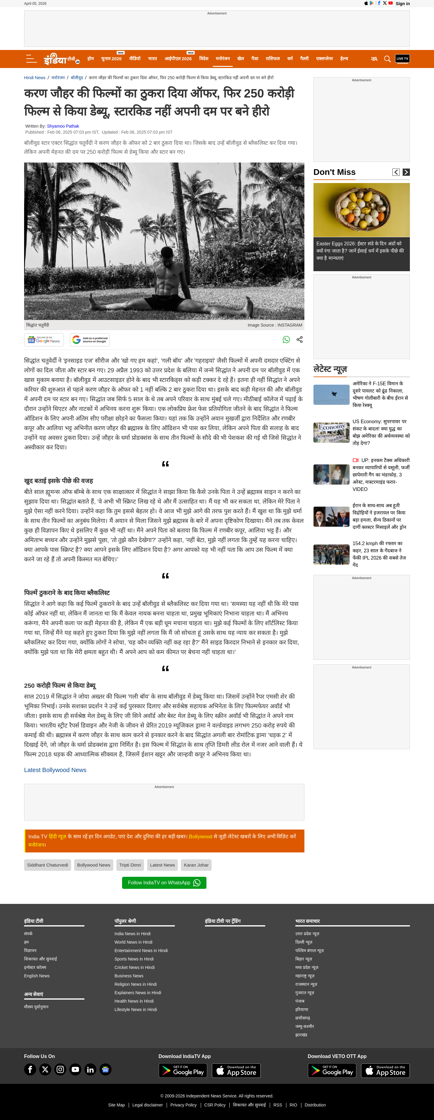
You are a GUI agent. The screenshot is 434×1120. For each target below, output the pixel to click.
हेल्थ (344, 58)
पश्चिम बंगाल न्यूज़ (309, 950)
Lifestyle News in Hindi (136, 1009)
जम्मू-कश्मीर (304, 1026)
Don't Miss (334, 172)
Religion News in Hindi (136, 984)
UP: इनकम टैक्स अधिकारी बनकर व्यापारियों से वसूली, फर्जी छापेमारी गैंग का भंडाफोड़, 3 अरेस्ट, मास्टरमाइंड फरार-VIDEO (381, 475)
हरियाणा (301, 1009)
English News (37, 975)
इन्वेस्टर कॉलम (35, 967)
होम (90, 58)
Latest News (162, 864)
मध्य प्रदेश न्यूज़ (306, 967)
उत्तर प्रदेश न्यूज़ (307, 933)
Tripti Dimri (130, 864)
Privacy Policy (183, 1105)
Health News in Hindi (134, 1001)
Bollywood (200, 836)
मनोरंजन (223, 58)
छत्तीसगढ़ (302, 1018)
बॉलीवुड (77, 77)
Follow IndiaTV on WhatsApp (164, 882)
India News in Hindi (133, 933)
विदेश (203, 58)
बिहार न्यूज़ (303, 959)
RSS (277, 1105)
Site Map (116, 1105)
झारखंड (301, 1034)
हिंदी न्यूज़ (58, 836)
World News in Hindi (134, 942)
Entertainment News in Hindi (141, 950)
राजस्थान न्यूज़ (306, 984)
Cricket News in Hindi (135, 967)
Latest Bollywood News (55, 770)
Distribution (315, 1105)
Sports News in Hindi (134, 959)
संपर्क (28, 933)
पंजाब (299, 1001)
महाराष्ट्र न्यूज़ (304, 975)
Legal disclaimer (147, 1105)
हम (26, 942)
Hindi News (35, 77)
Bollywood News (93, 864)
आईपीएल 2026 (178, 58)
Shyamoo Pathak (63, 126)
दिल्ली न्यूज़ (303, 942)
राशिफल (273, 58)
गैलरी (304, 58)
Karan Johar (196, 864)
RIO (293, 1105)
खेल (240, 58)
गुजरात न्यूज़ (304, 992)
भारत (152, 58)
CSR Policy (215, 1105)
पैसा (254, 58)
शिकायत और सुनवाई (40, 959)
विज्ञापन (30, 950)
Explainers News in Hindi (138, 992)
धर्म (290, 58)
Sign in (403, 3)
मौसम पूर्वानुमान (36, 1006)
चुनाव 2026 (111, 58)
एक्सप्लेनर (324, 58)
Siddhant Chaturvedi (47, 864)
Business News (129, 975)
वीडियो (134, 58)
